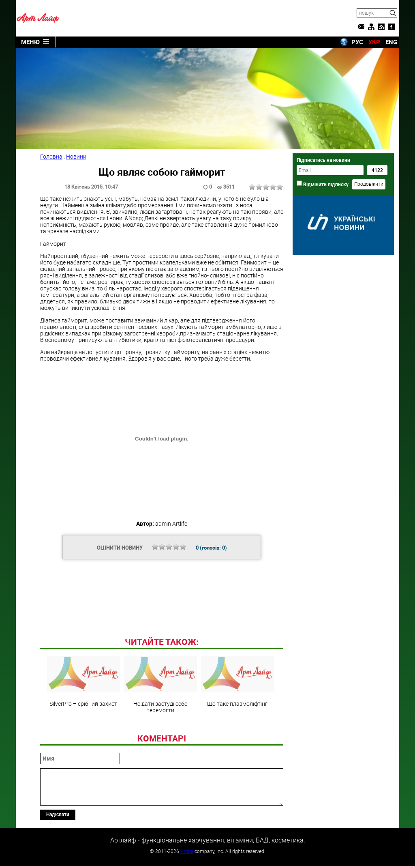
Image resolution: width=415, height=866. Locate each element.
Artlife (186, 851)
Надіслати (57, 814)
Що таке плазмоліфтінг (237, 681)
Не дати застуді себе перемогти (160, 684)
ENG (391, 42)
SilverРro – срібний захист (83, 681)
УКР (374, 42)
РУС (357, 42)
